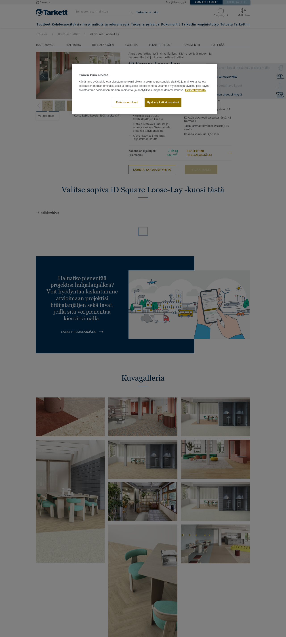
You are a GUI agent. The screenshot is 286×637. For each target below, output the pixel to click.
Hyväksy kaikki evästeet (163, 102)
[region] (144, 89)
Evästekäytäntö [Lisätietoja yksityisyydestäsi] (195, 90)
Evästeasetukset (127, 102)
